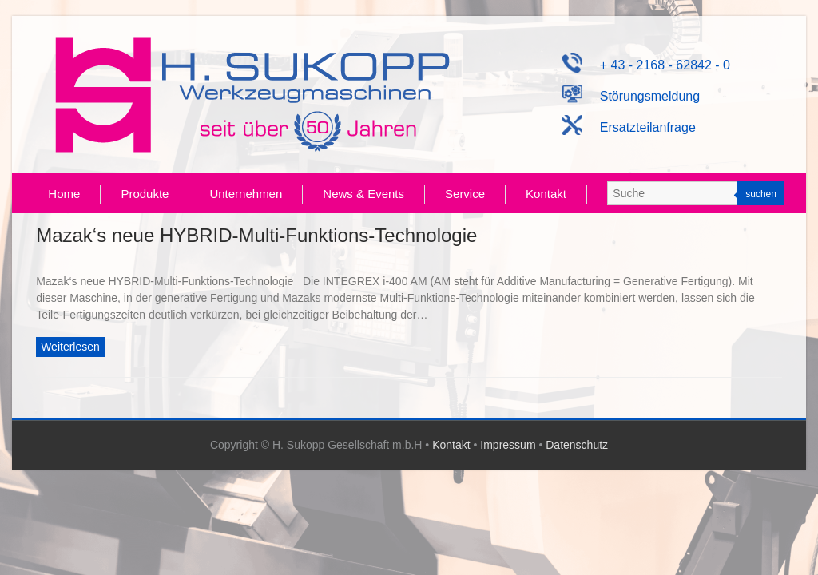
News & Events (363, 193)
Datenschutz (577, 444)
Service (465, 193)
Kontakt (546, 193)
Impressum (507, 444)
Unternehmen (245, 193)
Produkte (145, 193)
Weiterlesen (70, 346)
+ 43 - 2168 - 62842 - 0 (646, 65)
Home (64, 193)
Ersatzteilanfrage (629, 127)
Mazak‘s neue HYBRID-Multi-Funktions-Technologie (256, 235)
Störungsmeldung (631, 96)
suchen (760, 194)
